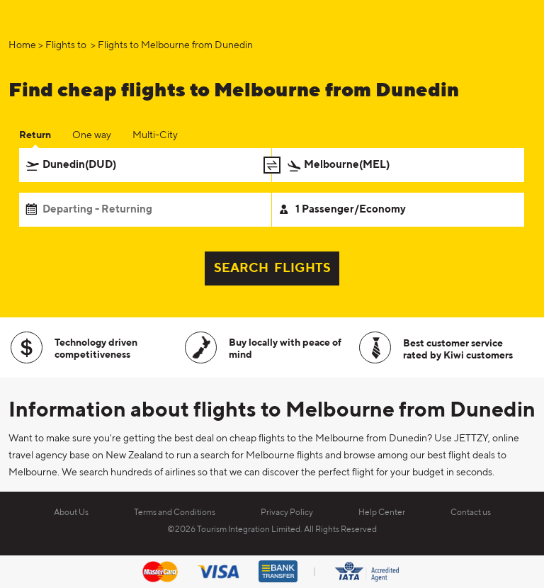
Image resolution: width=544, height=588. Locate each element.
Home (22, 45)
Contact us (470, 513)
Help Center (381, 513)
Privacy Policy (287, 513)
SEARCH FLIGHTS (272, 268)
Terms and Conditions (174, 513)
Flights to (67, 45)
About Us (71, 513)
